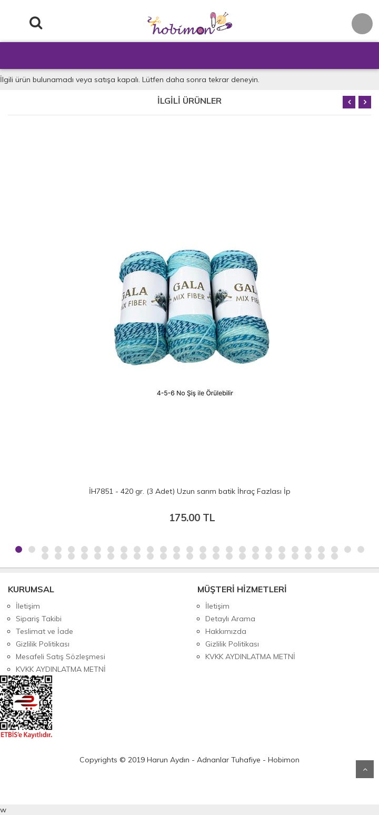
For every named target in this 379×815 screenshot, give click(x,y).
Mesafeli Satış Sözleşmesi (60, 656)
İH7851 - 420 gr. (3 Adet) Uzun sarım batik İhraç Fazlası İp (190, 491)
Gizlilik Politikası (42, 644)
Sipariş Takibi (39, 618)
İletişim (28, 606)
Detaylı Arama (230, 618)
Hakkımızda (225, 631)
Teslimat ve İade (44, 631)
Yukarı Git (365, 769)
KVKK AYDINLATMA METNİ (61, 669)
